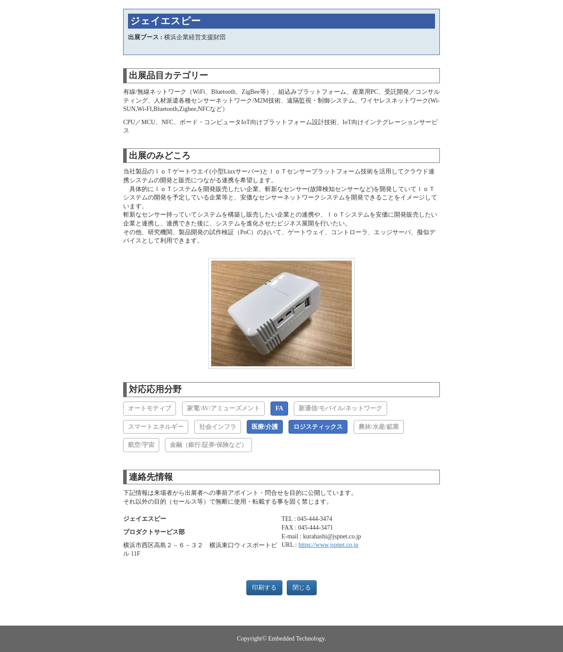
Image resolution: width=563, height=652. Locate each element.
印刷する (264, 587)
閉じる (301, 587)
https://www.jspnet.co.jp (328, 544)
